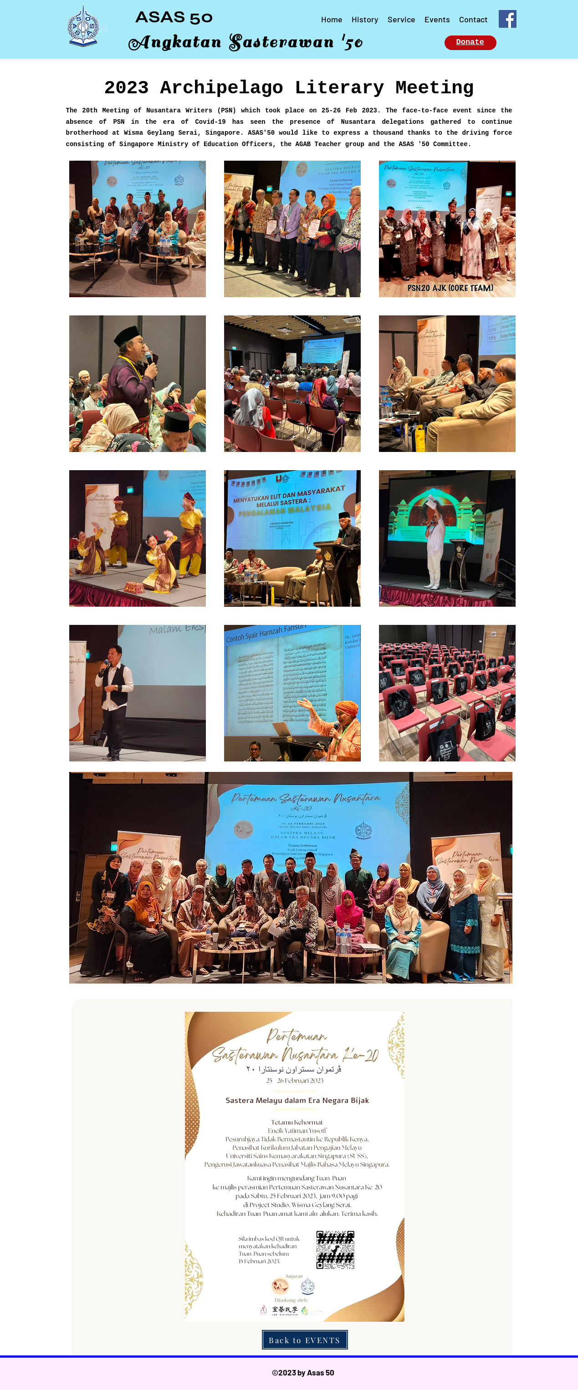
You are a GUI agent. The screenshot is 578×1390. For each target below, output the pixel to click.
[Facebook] (508, 19)
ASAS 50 (174, 17)
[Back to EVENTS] (304, 1339)
